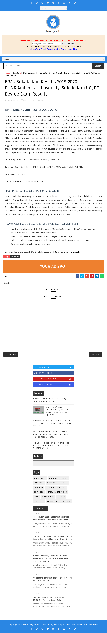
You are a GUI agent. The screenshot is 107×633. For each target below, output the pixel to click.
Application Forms (58, 478)
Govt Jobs (39, 492)
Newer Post (10, 354)
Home (7, 73)
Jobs (36, 497)
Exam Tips (38, 487)
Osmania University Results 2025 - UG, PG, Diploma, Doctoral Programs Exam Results (52, 423)
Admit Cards (40, 478)
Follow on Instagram (54, 385)
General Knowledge (56, 487)
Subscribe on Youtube (54, 379)
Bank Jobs (39, 483)
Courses (64, 483)
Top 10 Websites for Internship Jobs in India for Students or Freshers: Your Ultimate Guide (52, 445)
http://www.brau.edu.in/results (67, 252)
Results (16, 73)
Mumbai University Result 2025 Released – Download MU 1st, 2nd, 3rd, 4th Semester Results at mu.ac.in (51, 558)
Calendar (51, 483)
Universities (53, 501)
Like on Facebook (54, 373)
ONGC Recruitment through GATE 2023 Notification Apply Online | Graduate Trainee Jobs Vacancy (52, 434)
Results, (40, 100)
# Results (15, 256)
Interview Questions (57, 492)
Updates (66, 501)
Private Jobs (48, 497)
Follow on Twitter (54, 367)
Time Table (39, 501)
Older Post (95, 354)
